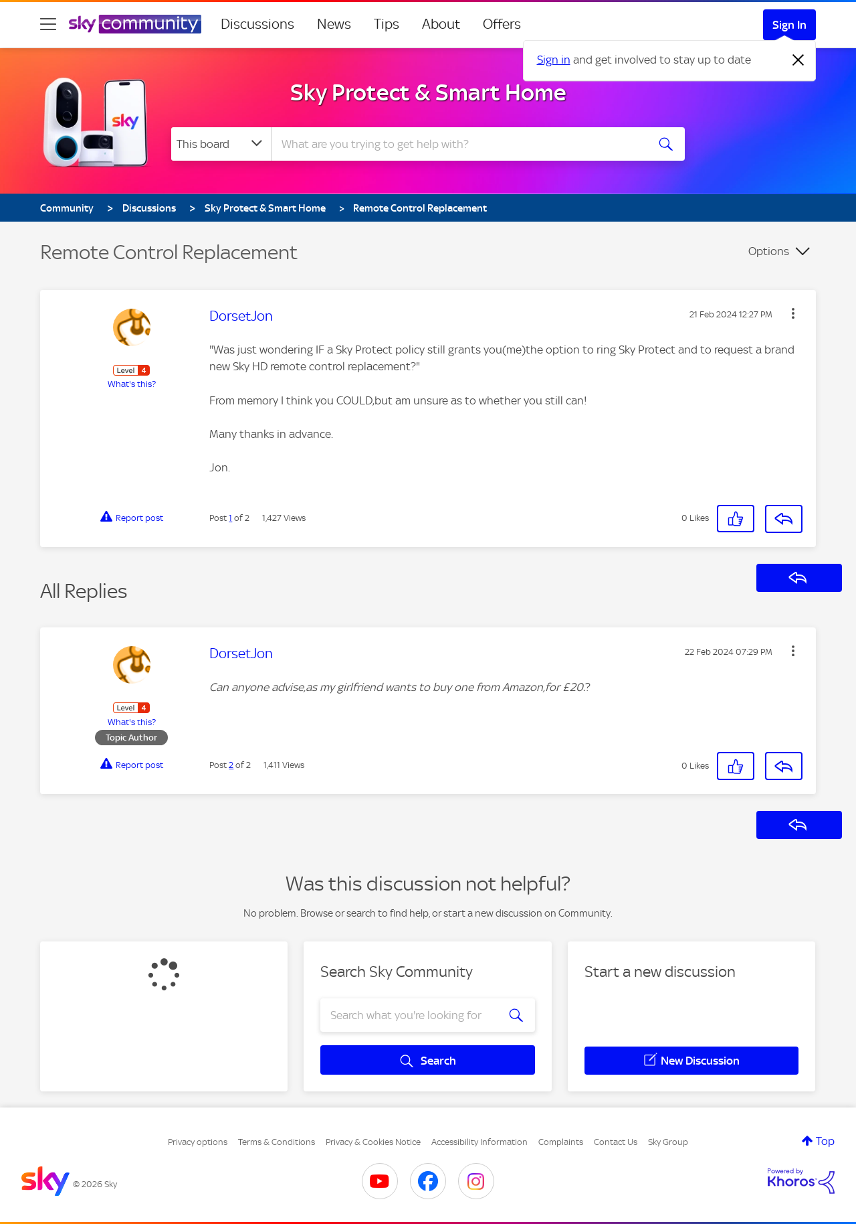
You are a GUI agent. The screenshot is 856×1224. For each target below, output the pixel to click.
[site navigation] (48, 24)
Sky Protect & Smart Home (428, 92)
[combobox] (457, 144)
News (334, 24)
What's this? (132, 384)
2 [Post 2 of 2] (231, 765)
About (441, 24)
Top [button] (825, 1141)
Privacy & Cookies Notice (373, 1142)
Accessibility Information (479, 1142)
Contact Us (615, 1142)
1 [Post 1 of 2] (230, 518)
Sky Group (668, 1142)
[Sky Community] (135, 24)
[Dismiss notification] (798, 60)
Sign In (789, 24)
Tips (386, 24)
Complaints (560, 1142)
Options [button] (768, 251)
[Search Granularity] (221, 144)
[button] (793, 313)
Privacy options (197, 1142)
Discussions (257, 24)
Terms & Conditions (276, 1142)
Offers (502, 24)
